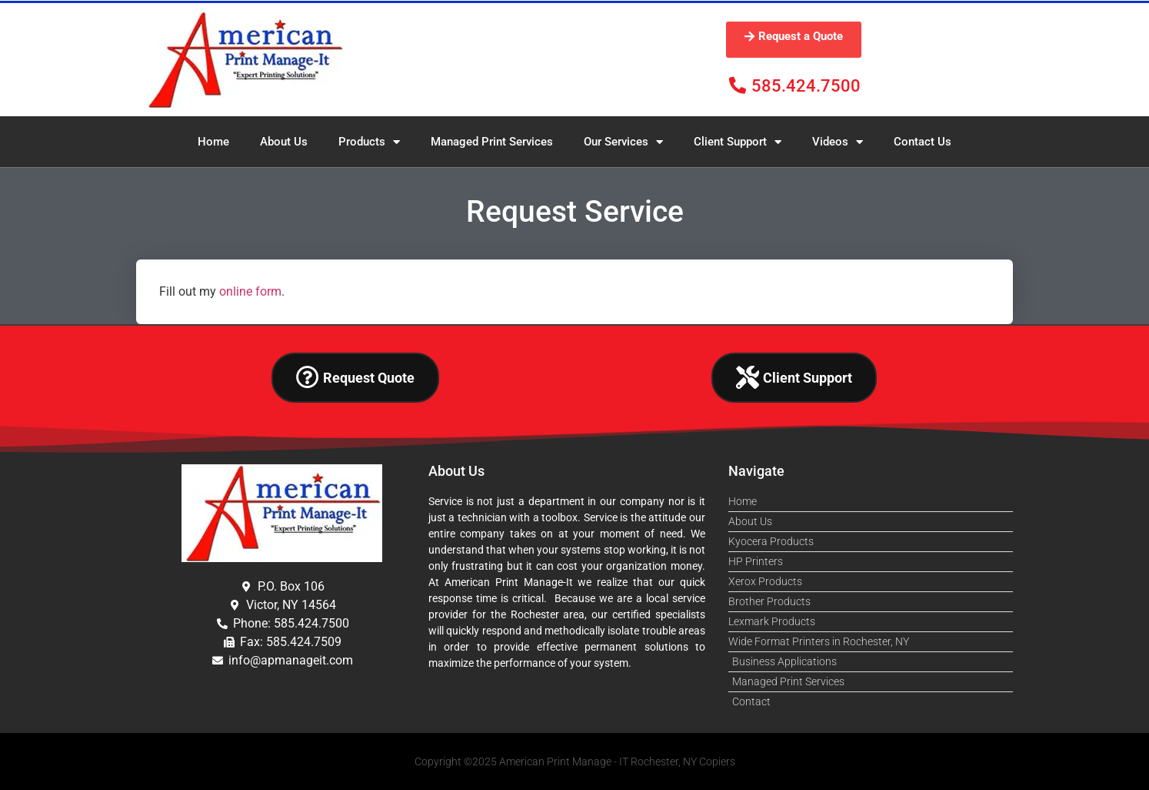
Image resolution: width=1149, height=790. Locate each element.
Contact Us (922, 142)
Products (369, 142)
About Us (284, 142)
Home (213, 142)
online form (250, 291)
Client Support (737, 142)
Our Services (623, 142)
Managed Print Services (492, 142)
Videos (837, 142)
